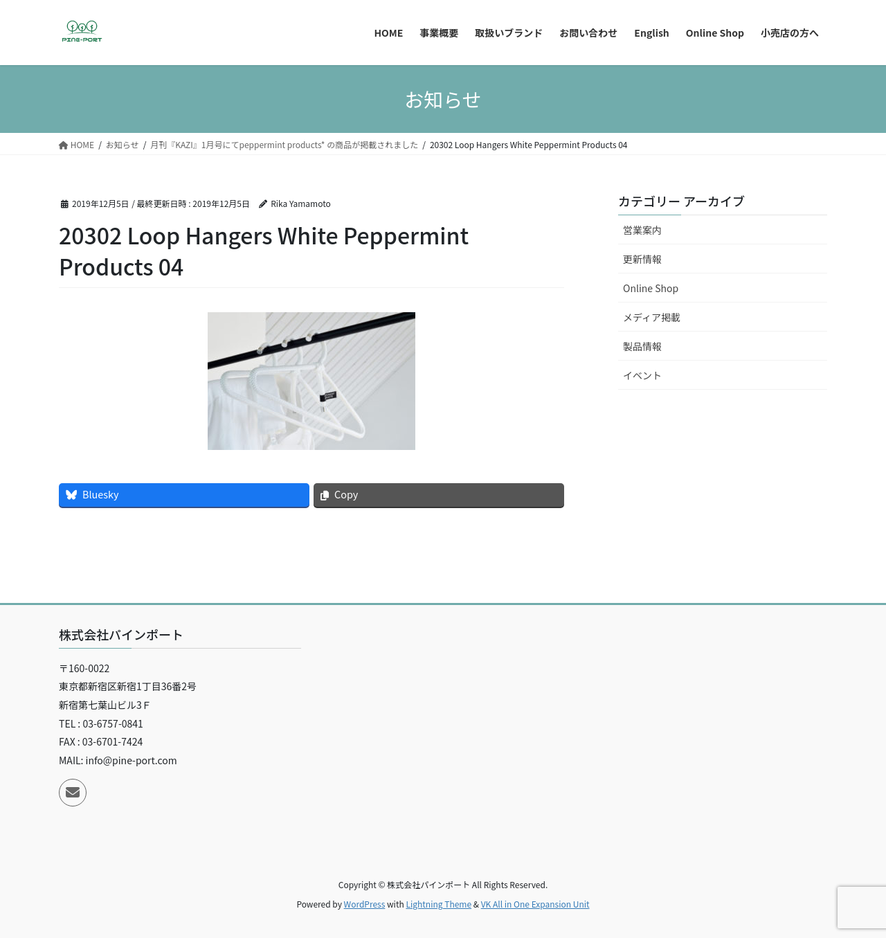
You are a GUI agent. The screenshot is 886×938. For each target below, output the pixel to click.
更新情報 (642, 259)
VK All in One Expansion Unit (535, 904)
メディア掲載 (651, 317)
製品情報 (642, 346)
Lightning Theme (438, 904)
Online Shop (650, 288)
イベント (642, 375)
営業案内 (642, 230)
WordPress (365, 904)
